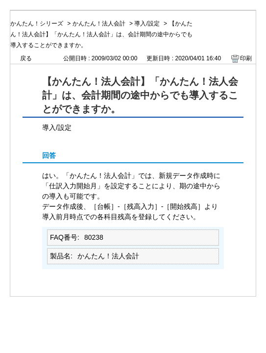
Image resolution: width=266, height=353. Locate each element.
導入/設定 (146, 23)
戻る (26, 58)
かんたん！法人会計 (99, 23)
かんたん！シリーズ (36, 23)
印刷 (246, 58)
